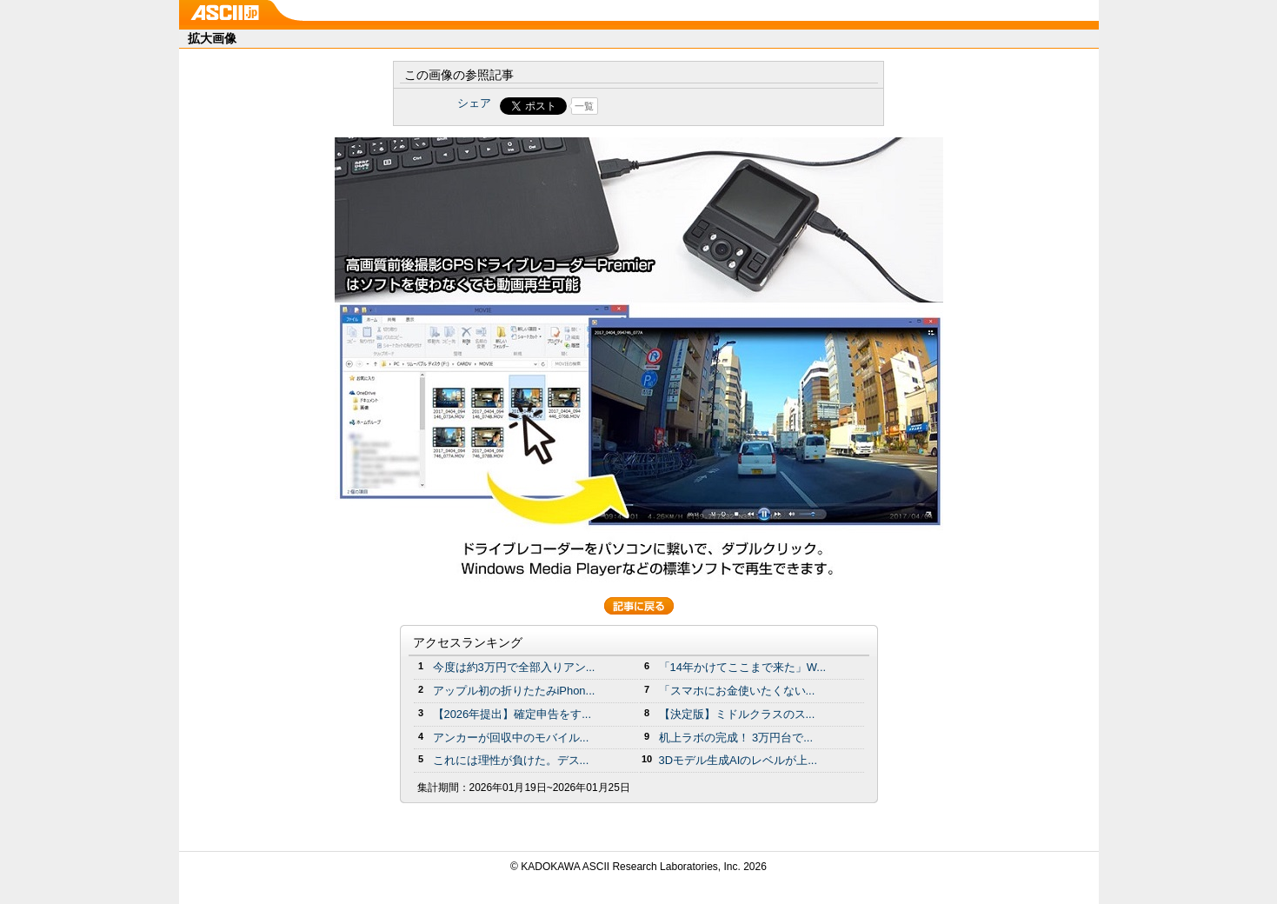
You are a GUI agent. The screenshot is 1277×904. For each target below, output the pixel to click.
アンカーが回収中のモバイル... (511, 737)
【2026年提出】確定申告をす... (512, 714)
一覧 (584, 106)
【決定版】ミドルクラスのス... (737, 714)
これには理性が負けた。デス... (511, 760)
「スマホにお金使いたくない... (737, 690)
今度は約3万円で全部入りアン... (514, 667)
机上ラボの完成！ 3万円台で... (736, 737)
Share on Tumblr (702, 106)
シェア (474, 103)
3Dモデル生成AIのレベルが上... (738, 760)
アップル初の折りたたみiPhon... (514, 690)
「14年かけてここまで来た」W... (743, 667)
